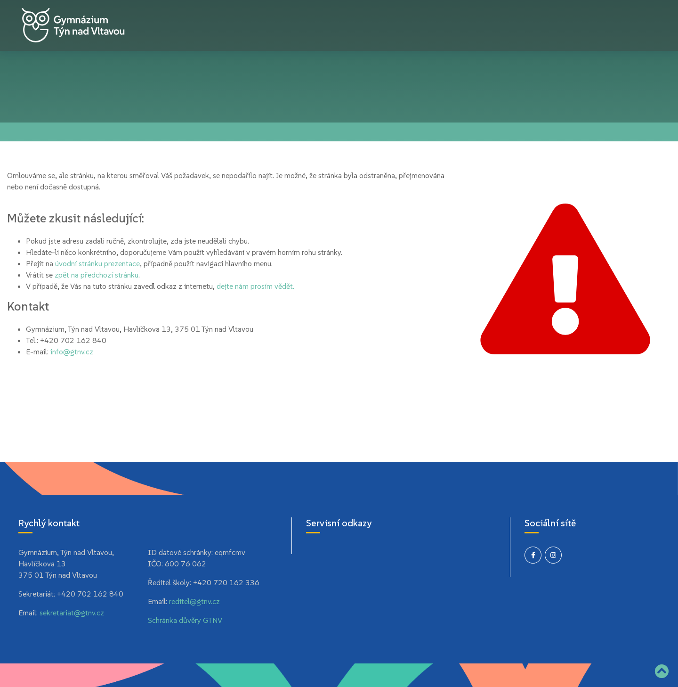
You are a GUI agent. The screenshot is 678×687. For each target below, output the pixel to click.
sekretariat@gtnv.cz (72, 612)
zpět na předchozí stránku (96, 274)
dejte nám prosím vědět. (255, 286)
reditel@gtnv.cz (194, 601)
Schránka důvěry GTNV (185, 620)
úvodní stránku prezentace (97, 263)
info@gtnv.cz (71, 351)
